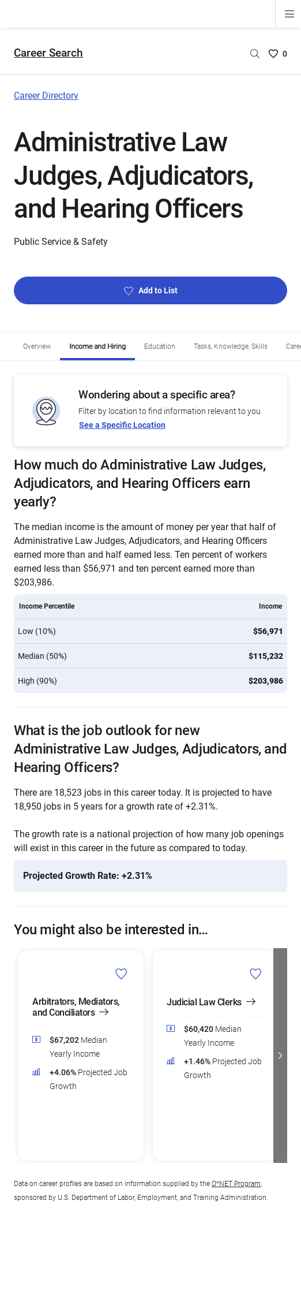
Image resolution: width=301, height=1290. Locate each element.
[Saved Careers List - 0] (278, 54)
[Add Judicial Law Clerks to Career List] (255, 973)
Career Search (48, 52)
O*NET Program (236, 1184)
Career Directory (46, 95)
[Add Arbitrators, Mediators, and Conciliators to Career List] (121, 973)
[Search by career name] (255, 53)
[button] (280, 1055)
